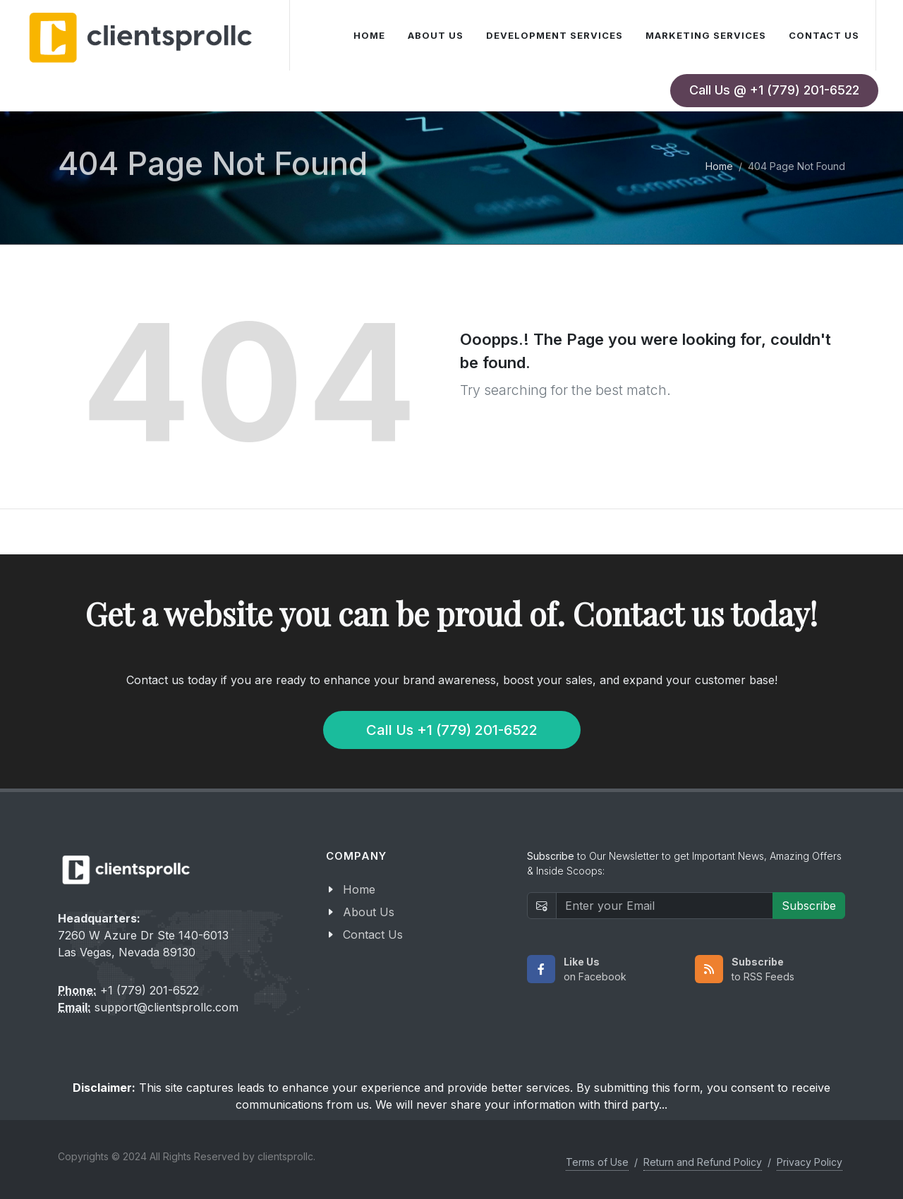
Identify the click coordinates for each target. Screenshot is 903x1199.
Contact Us (373, 934)
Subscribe (809, 906)
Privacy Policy (809, 1162)
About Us (368, 912)
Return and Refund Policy (702, 1162)
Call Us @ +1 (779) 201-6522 (774, 90)
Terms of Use (597, 1162)
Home (719, 166)
